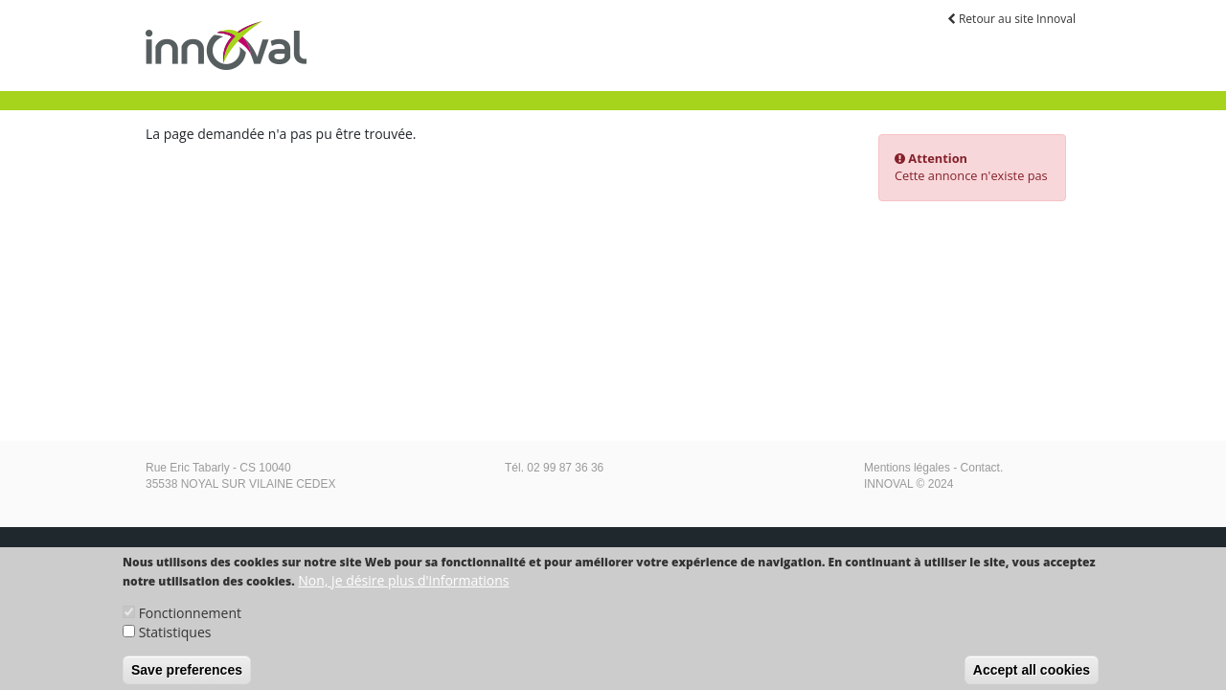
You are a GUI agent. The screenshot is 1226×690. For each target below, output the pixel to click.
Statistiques (175, 640)
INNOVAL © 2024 (908, 484)
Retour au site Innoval (1011, 19)
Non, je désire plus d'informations (403, 588)
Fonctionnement (190, 620)
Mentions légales (907, 467)
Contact (980, 467)
